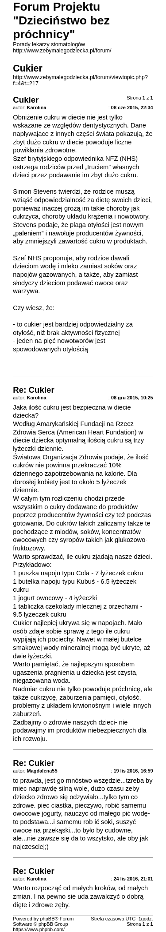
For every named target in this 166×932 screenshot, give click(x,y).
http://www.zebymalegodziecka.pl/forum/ (62, 51)
